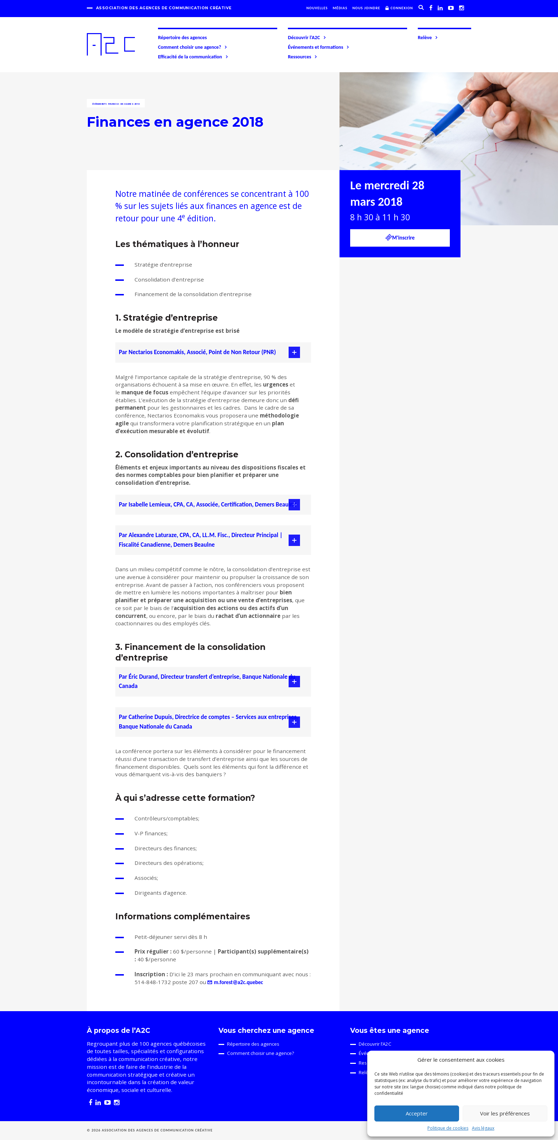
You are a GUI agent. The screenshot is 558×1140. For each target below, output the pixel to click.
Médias (340, 8)
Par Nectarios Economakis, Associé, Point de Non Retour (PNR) (197, 352)
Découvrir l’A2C (375, 1044)
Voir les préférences (505, 1113)
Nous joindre (366, 8)
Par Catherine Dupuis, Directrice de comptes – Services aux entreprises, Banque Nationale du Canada (208, 721)
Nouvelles (317, 8)
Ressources (303, 56)
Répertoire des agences (182, 37)
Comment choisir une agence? (193, 47)
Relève (428, 37)
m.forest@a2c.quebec (238, 982)
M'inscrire (400, 237)
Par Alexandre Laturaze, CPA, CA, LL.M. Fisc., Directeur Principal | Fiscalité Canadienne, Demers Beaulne (201, 539)
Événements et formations (319, 47)
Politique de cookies (447, 1128)
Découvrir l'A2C (307, 37)
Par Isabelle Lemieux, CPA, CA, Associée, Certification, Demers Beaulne (207, 504)
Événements (99, 104)
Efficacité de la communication (193, 56)
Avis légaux (483, 1128)
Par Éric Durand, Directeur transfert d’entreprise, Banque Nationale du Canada (207, 681)
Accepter (417, 1113)
